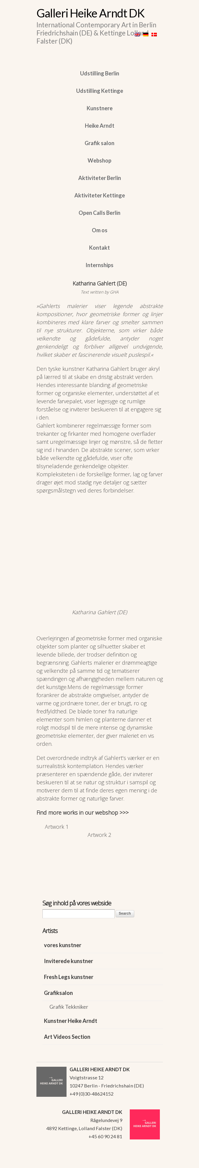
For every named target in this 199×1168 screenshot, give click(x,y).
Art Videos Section (67, 1036)
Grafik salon (99, 143)
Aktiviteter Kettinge (99, 195)
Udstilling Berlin (99, 73)
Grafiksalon (58, 993)
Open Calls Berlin (99, 212)
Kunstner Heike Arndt (70, 1020)
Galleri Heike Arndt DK (90, 13)
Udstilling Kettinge (99, 90)
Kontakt (99, 247)
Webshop (99, 160)
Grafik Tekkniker (68, 1006)
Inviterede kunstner (68, 961)
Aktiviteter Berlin (99, 178)
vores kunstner (62, 945)
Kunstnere (100, 108)
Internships (99, 265)
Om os (99, 230)
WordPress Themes (151, 1161)
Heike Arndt (99, 125)
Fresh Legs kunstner (68, 977)
